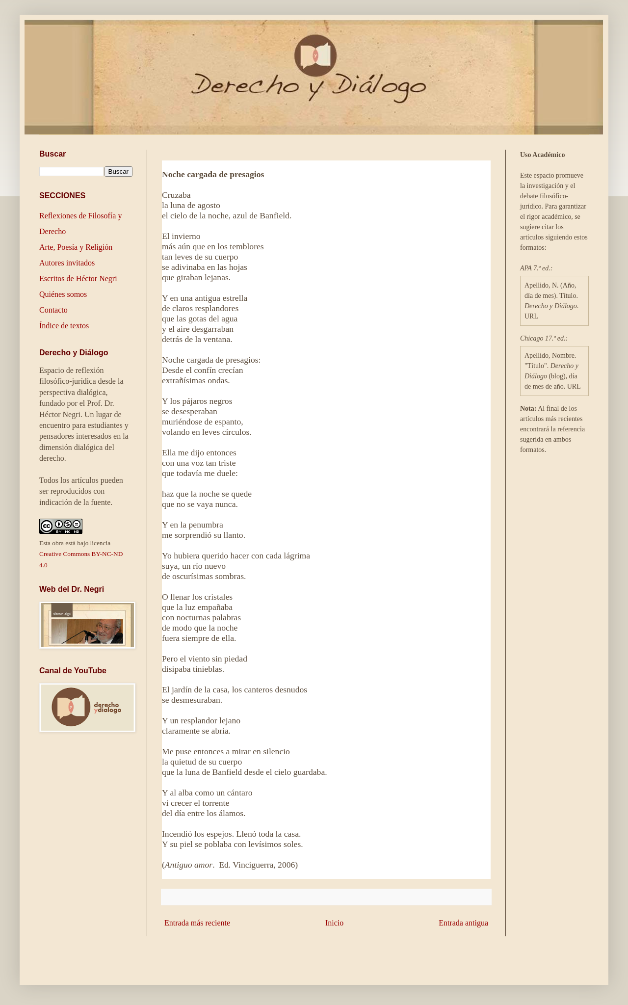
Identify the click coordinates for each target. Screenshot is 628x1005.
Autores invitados (67, 263)
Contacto (53, 310)
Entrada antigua (463, 923)
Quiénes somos (63, 294)
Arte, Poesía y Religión (75, 247)
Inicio (334, 923)
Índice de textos (64, 325)
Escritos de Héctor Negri (78, 278)
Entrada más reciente (197, 923)
